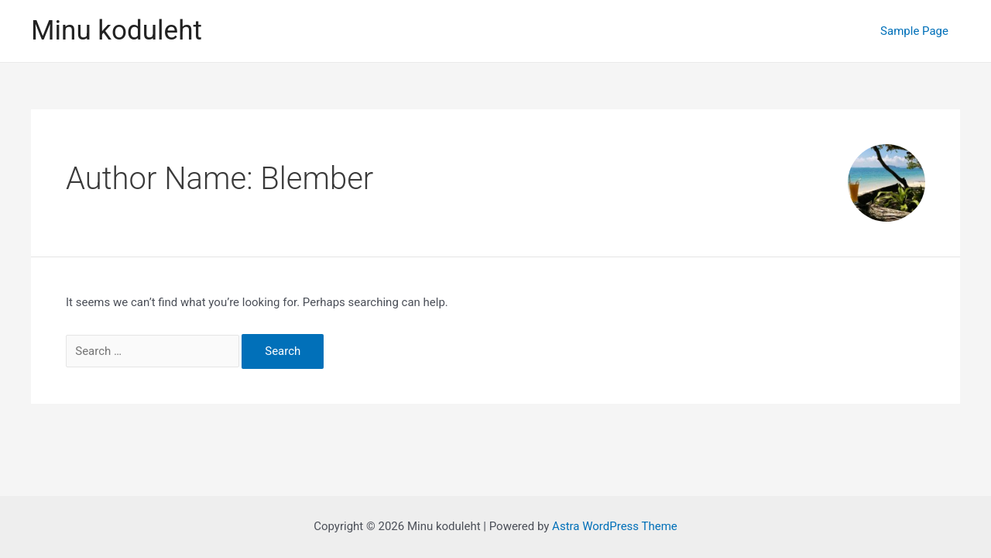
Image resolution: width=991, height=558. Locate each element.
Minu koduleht (116, 30)
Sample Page (914, 31)
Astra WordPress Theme (614, 526)
